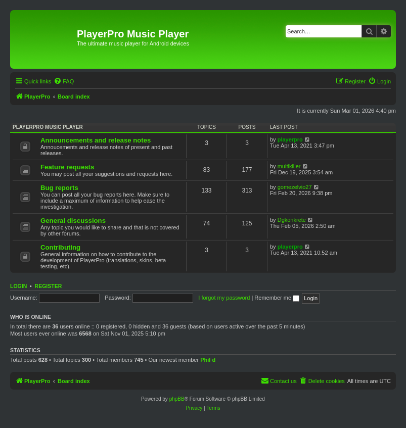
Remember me (276, 298)
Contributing (60, 247)
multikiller (289, 166)
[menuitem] (64, 81)
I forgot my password (224, 298)
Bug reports (59, 188)
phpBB (177, 399)
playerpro (290, 139)
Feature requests (67, 167)
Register (48, 286)
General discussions (73, 220)
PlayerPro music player (48, 127)
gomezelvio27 (295, 187)
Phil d (207, 360)
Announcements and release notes (95, 140)
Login (18, 286)
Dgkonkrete (292, 220)
